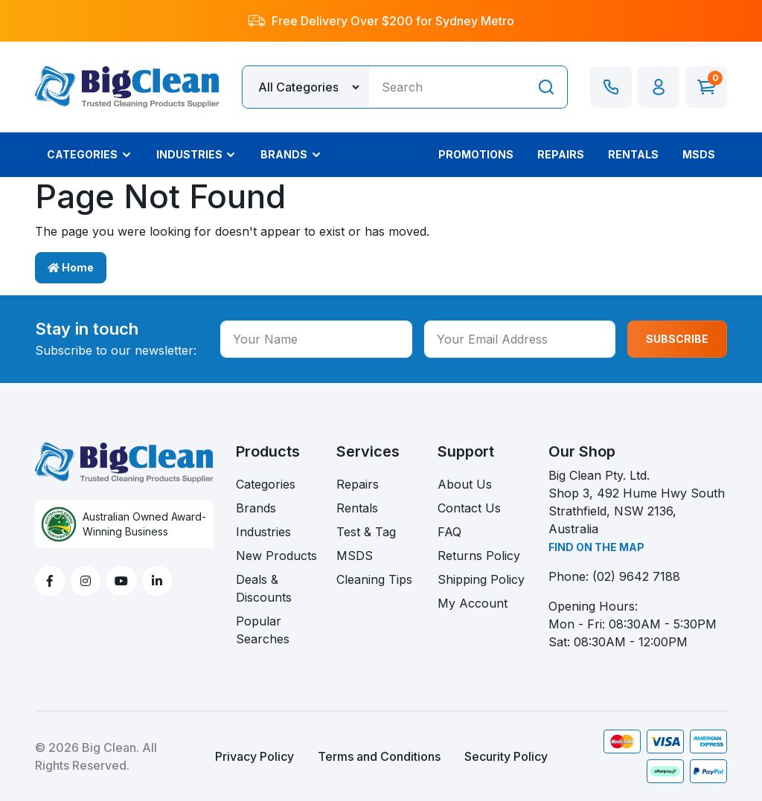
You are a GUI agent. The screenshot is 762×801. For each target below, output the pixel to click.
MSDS (354, 555)
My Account (473, 603)
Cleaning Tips (374, 579)
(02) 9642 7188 (636, 576)
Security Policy (506, 756)
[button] (658, 87)
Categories (265, 484)
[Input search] (447, 87)
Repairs (357, 484)
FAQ (449, 531)
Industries (263, 531)
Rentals (357, 508)
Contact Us (469, 508)
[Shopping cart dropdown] (706, 87)
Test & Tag (366, 531)
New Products (276, 555)
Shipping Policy (481, 579)
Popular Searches (262, 630)
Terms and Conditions (379, 756)
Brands (256, 508)
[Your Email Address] (520, 339)
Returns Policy (479, 555)
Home (71, 267)
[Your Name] (316, 339)
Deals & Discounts (264, 588)
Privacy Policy (254, 756)
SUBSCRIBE (677, 338)
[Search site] (546, 87)
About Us (465, 484)
